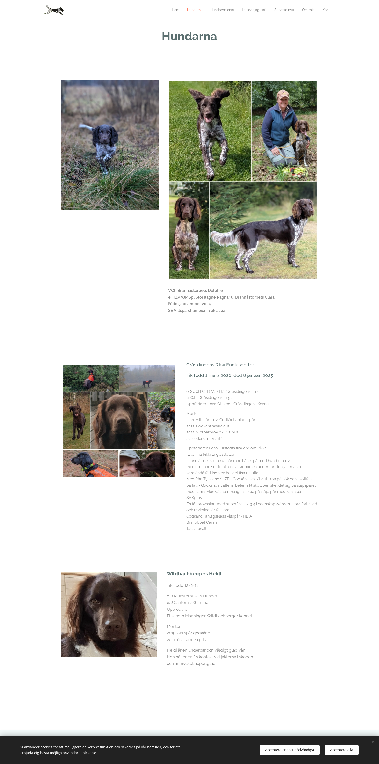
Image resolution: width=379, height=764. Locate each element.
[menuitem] (166, 10)
